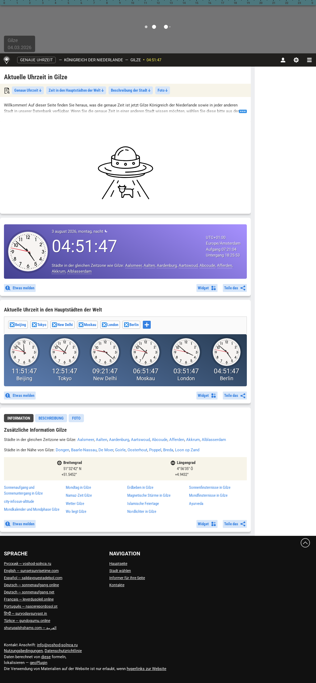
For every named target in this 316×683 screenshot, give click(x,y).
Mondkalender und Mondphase (31, 509)
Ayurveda (196, 503)
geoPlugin (38, 662)
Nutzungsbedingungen (23, 650)
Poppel (155, 450)
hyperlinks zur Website (146, 668)
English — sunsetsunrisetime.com (31, 571)
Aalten (149, 265)
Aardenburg (167, 265)
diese (46, 656)
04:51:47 (154, 60)
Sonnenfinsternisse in (209, 487)
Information (18, 418)
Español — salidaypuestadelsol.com (33, 578)
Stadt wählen (120, 571)
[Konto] (283, 60)
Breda (168, 450)
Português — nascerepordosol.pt (31, 606)
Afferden (224, 265)
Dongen (62, 450)
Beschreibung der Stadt (130, 90)
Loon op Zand (187, 450)
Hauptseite (118, 563)
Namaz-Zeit (79, 495)
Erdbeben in (140, 487)
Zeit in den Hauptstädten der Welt (76, 90)
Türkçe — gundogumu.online (27, 621)
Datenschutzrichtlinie (63, 650)
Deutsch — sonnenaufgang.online (31, 585)
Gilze (135, 60)
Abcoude (207, 265)
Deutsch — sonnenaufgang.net (29, 592)
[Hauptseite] (6, 60)
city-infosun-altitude (19, 501)
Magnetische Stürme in (149, 495)
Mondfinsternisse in (208, 495)
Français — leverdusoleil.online (29, 599)
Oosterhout (137, 450)
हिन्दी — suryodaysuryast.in (25, 613)
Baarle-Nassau (84, 450)
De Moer (105, 450)
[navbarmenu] (309, 60)
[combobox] (125, 325)
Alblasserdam (79, 271)
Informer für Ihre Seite (127, 578)
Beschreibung (51, 418)
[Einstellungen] (296, 60)
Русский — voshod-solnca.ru (27, 563)
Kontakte (116, 585)
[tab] (19, 418)
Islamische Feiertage (143, 503)
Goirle (120, 450)
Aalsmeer (133, 265)
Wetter (75, 503)
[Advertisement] (125, 173)
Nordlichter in (141, 511)
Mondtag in (78, 487)
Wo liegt (76, 511)
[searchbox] (152, 325)
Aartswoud (188, 265)
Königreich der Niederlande (93, 60)
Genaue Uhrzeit (36, 60)
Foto (163, 90)
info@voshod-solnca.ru (57, 645)
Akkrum (58, 271)
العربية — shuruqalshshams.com (30, 628)
